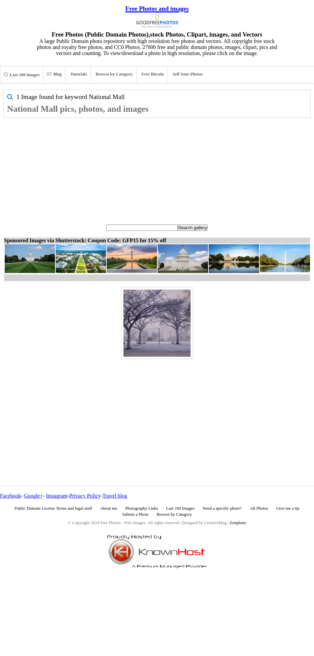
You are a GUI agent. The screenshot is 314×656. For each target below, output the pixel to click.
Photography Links (141, 508)
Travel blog (114, 496)
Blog (54, 74)
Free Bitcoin (153, 74)
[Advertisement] (157, 168)
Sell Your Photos (188, 74)
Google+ (33, 496)
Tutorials (78, 74)
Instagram (56, 496)
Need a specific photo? (222, 508)
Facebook (10, 496)
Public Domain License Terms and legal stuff (53, 508)
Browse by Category (114, 74)
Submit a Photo (135, 514)
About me (108, 508)
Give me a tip (287, 508)
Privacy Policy (85, 496)
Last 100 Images (22, 74)
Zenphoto (238, 522)
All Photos (259, 508)
